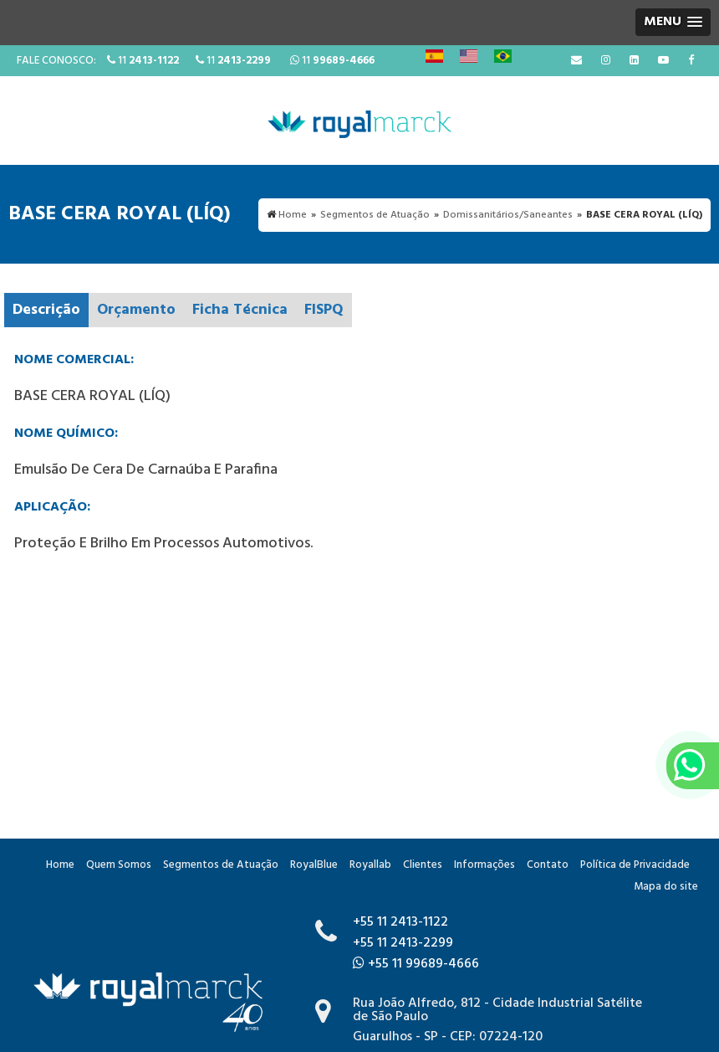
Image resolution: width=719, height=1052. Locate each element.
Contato (548, 865)
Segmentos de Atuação (220, 865)
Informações (484, 865)
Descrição (46, 310)
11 (143, 60)
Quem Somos (118, 865)
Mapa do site (666, 886)
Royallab (370, 865)
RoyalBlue (314, 865)
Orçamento (136, 310)
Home (60, 865)
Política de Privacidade (635, 865)
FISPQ (324, 310)
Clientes (422, 865)
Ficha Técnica (240, 310)
